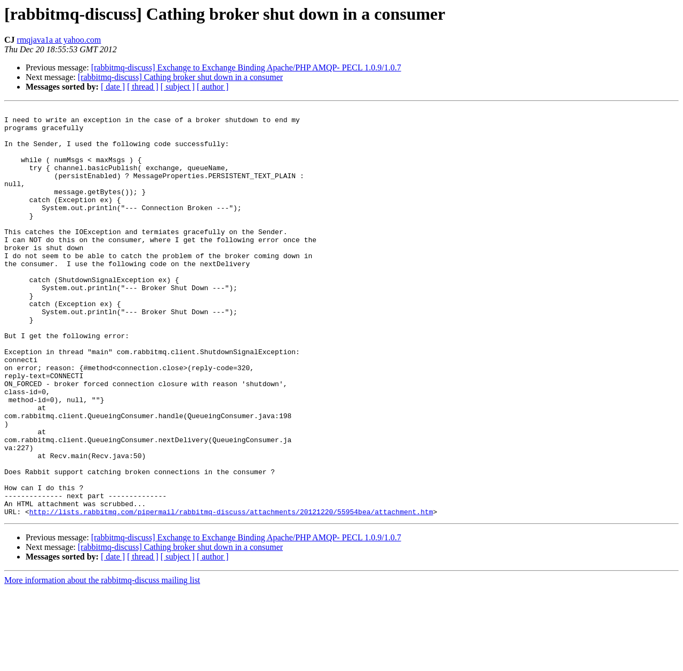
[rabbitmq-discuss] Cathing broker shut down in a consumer (180, 77)
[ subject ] (178, 86)
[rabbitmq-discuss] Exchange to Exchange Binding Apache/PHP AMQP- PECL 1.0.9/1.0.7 (246, 67)
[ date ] (113, 86)
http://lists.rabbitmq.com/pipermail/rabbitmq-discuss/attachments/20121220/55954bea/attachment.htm (231, 593)
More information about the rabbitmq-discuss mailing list (102, 661)
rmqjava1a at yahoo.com (59, 39)
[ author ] (213, 86)
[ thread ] (142, 86)
